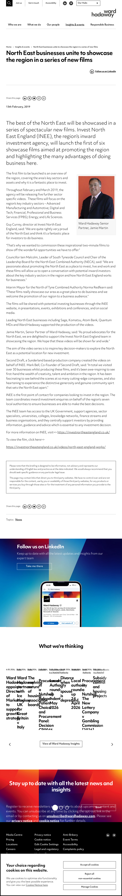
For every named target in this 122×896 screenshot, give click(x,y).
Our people (53, 24)
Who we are (14, 24)
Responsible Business (102, 24)
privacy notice (22, 821)
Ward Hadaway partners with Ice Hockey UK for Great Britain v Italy (82, 682)
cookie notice (49, 821)
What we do (34, 24)
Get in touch (33, 3)
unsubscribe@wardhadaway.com (71, 816)
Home (8, 47)
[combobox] (88, 3)
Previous (10, 744)
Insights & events (75, 24)
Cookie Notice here (37, 885)
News (18, 519)
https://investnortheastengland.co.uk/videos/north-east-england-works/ (56, 447)
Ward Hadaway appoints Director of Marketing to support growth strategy (27, 682)
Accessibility (51, 3)
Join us (19, 3)
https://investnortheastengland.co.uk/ (83, 433)
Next (112, 744)
